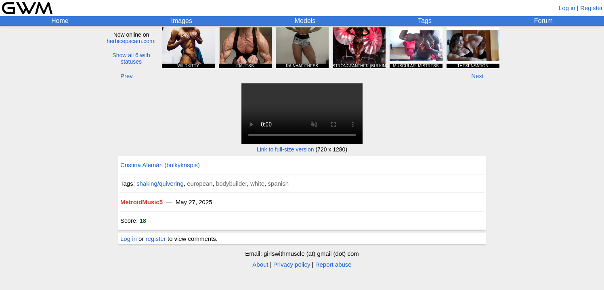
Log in (567, 7)
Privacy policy (291, 264)
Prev (126, 75)
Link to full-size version (285, 149)
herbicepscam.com (130, 41)
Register (591, 7)
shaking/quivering (160, 183)
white (257, 183)
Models (305, 20)
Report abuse (333, 264)
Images (181, 20)
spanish (278, 183)
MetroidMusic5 (141, 202)
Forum (543, 20)
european (199, 183)
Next (477, 75)
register (156, 238)
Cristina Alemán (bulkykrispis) (160, 165)
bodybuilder (231, 183)
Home (60, 20)
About (260, 264)
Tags (425, 20)
